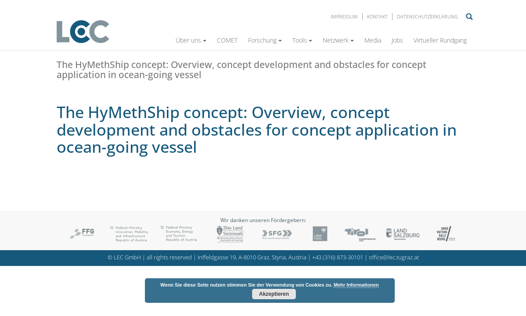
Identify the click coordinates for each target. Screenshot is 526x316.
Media (372, 40)
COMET (227, 40)
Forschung (265, 40)
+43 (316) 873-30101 (337, 257)
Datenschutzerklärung (427, 16)
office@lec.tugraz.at (394, 257)
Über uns (191, 40)
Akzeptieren (274, 294)
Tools (302, 40)
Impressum (344, 16)
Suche (469, 16)
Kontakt (377, 16)
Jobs (397, 40)
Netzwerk (338, 40)
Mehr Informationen (356, 284)
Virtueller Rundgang (440, 40)
